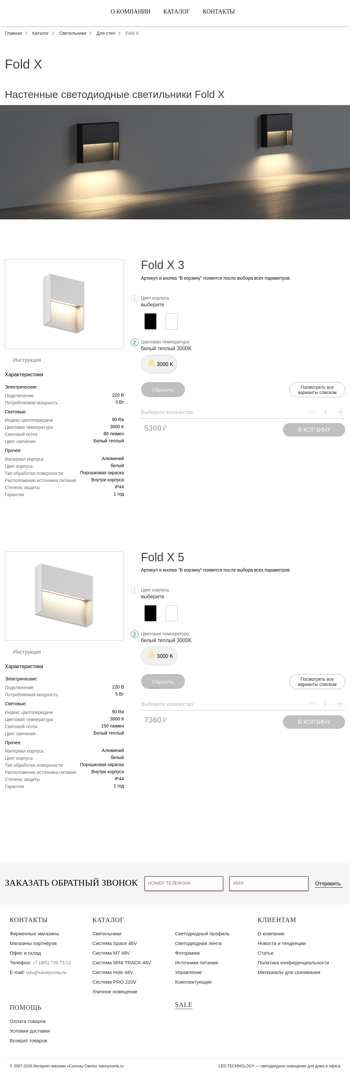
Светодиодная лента (198, 943)
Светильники (106, 933)
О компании (130, 11)
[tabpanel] (175, 162)
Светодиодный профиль (202, 933)
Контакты (219, 11)
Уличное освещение (115, 991)
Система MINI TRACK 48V (121, 962)
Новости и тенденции (282, 943)
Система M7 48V (111, 953)
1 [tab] (175, 224)
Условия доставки (30, 1031)
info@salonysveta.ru (46, 972)
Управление (188, 972)
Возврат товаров (28, 1040)
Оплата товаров (28, 1021)
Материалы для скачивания (289, 972)
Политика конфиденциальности (293, 962)
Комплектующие (193, 982)
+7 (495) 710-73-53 (52, 962)
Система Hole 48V (112, 972)
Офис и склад (25, 953)
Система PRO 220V (114, 982)
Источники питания (196, 962)
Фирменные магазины (34, 933)
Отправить (328, 883)
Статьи (265, 953)
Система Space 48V (114, 943)
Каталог (176, 11)
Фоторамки (187, 953)
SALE (183, 1004)
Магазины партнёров (33, 943)
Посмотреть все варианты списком (317, 390)
